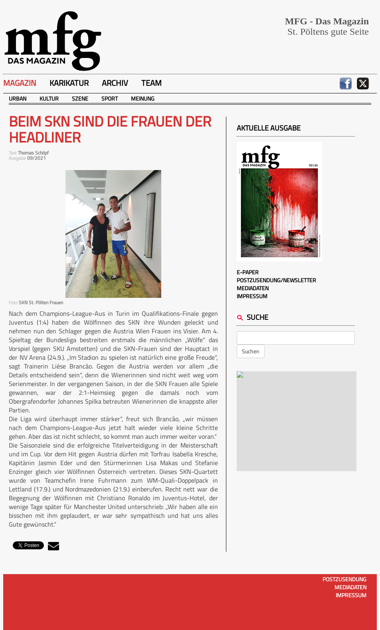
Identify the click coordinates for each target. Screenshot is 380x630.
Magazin (19, 83)
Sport (109, 98)
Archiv (115, 83)
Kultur (49, 98)
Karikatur (69, 83)
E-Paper (248, 272)
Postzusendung (344, 579)
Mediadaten (253, 288)
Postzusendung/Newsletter (276, 280)
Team (151, 83)
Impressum (252, 296)
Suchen (250, 351)
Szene (80, 98)
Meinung (142, 98)
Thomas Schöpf (33, 153)
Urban (17, 98)
